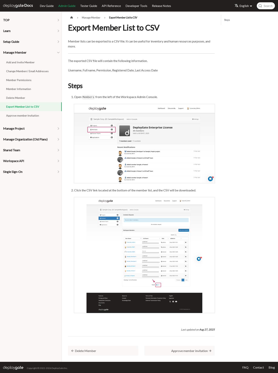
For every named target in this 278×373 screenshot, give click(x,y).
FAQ (245, 367)
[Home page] (71, 18)
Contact (258, 367)
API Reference (111, 6)
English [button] (242, 6)
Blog (272, 367)
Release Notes (161, 6)
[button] (31, 20)
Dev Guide (47, 6)
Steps (227, 19)
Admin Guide (66, 6)
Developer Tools (136, 6)
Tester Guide (88, 6)
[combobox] (266, 5)
